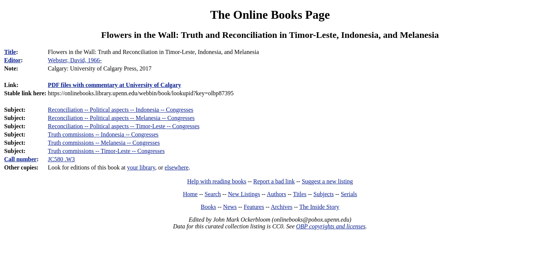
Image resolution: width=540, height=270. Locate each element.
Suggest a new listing (327, 181)
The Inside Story (319, 207)
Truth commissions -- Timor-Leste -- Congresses (106, 151)
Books (208, 207)
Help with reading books (216, 181)
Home (190, 194)
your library (141, 167)
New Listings (244, 194)
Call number (20, 159)
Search (213, 194)
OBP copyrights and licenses (330, 226)
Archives (281, 207)
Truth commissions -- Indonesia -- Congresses (103, 134)
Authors (276, 194)
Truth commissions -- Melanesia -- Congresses (104, 143)
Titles (299, 194)
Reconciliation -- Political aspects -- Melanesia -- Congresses (121, 118)
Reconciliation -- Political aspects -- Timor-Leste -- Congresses (124, 126)
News (230, 207)
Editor (12, 60)
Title (10, 52)
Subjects (324, 194)
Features (254, 207)
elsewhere (177, 167)
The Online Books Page (270, 14)
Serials (349, 194)
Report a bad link (274, 181)
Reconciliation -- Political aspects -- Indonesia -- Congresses (121, 109)
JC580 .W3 (61, 159)
